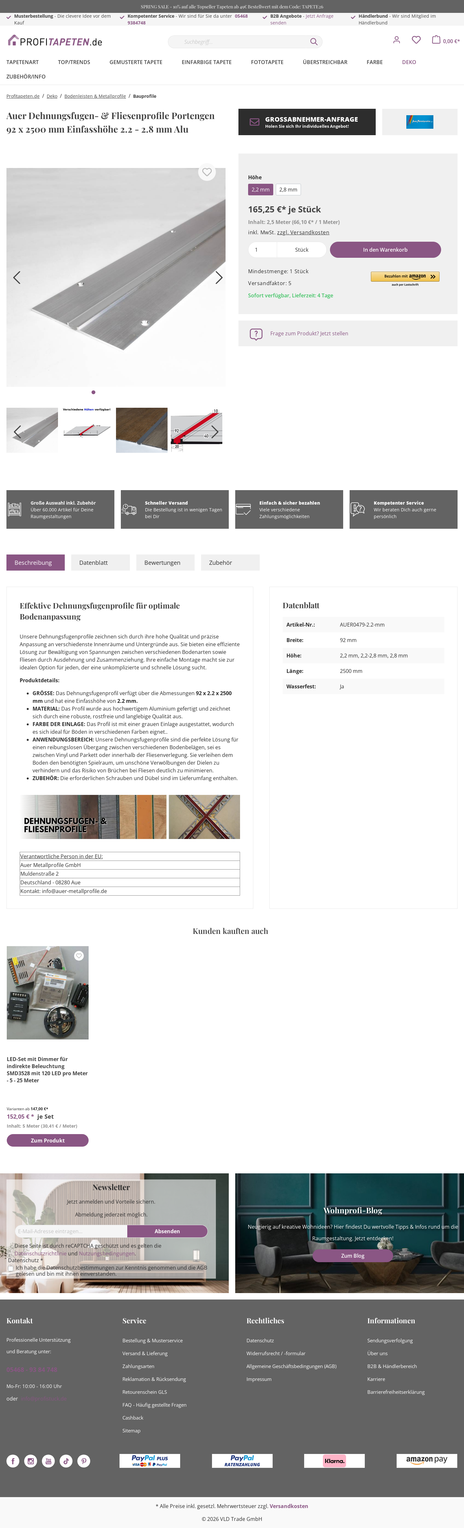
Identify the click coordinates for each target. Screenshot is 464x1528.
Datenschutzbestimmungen (80, 1267)
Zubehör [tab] (220, 562)
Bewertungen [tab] (162, 562)
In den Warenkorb (385, 249)
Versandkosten (289, 1506)
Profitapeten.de (23, 96)
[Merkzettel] (416, 41)
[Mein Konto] (396, 41)
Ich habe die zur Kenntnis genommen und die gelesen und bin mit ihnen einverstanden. (111, 1271)
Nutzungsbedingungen (107, 1253)
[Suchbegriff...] (237, 41)
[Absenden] (167, 1231)
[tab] (35, 562)
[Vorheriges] (14, 279)
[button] (405, 279)
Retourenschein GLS (144, 1392)
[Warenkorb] (446, 41)
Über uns (377, 1353)
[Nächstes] (217, 279)
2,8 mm (288, 189)
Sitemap (131, 1430)
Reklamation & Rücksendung (154, 1379)
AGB (202, 1267)
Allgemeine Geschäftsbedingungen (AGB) (291, 1366)
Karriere (376, 1379)
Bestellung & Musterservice (152, 1340)
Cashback (132, 1417)
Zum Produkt (48, 1140)
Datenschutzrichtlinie (41, 1253)
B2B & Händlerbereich (392, 1366)
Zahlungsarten (138, 1366)
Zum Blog (352, 1255)
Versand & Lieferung (145, 1353)
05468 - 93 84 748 (31, 1369)
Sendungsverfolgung (390, 1340)
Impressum (259, 1379)
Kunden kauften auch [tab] (230, 931)
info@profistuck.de (44, 1398)
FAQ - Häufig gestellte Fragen (154, 1405)
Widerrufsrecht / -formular (276, 1353)
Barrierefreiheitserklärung (396, 1392)
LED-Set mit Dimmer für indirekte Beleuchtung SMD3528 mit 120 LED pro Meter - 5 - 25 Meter (47, 1070)
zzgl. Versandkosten (303, 232)
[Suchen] (314, 41)
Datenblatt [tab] (93, 562)
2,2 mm (261, 189)
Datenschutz (260, 1340)
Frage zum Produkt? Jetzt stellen (309, 333)
